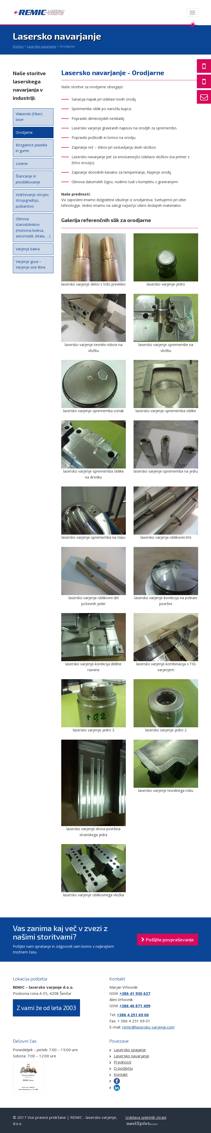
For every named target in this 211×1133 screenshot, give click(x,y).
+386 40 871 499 (134, 1005)
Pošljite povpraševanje (167, 939)
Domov (18, 46)
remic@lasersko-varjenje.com (148, 1027)
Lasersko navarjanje (41, 46)
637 (146, 993)
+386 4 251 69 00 (133, 1014)
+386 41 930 (130, 993)
